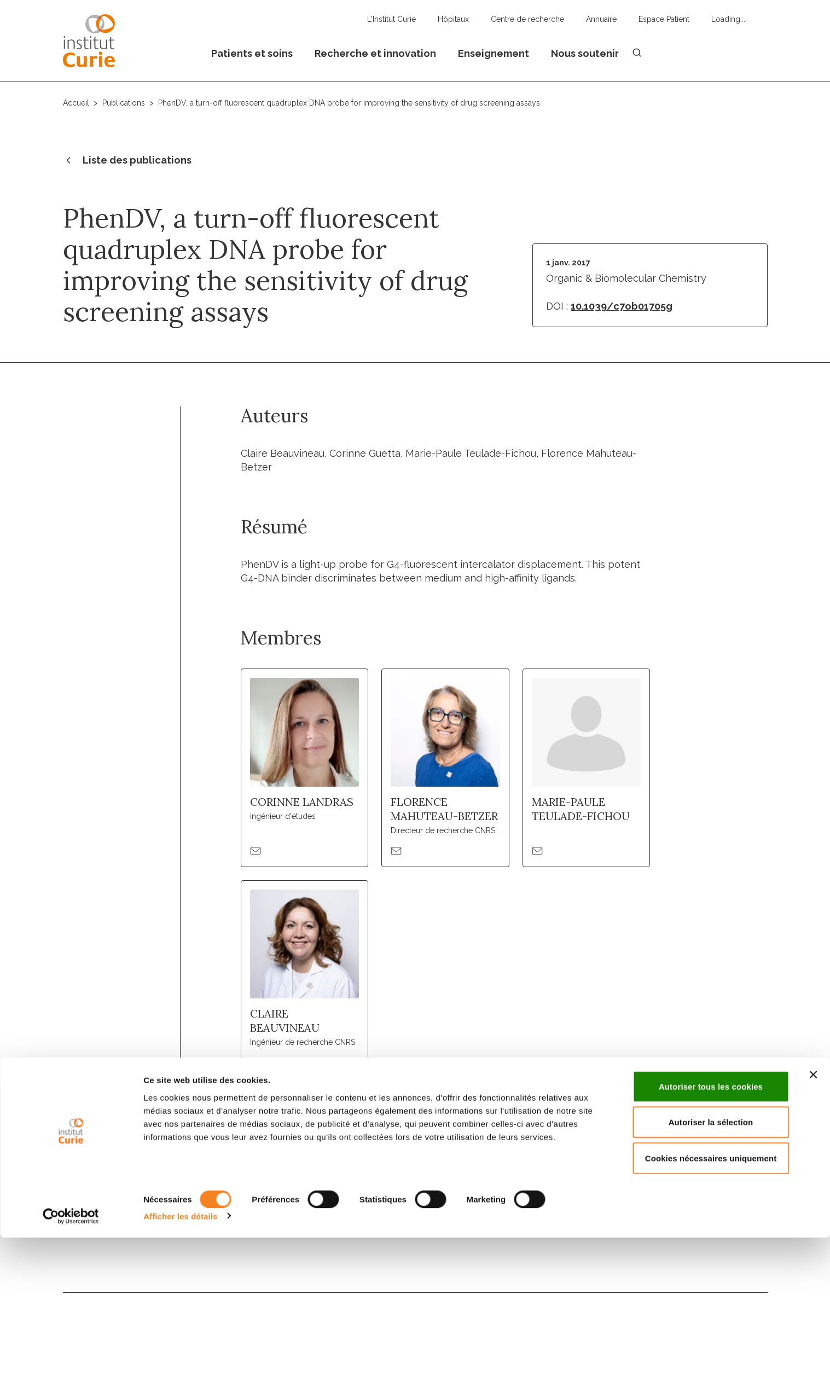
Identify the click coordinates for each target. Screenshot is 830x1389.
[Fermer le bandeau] (813, 1226)
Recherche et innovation (375, 53)
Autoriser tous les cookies (711, 1237)
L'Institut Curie (391, 19)
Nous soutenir (585, 53)
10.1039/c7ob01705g (621, 306)
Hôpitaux (453, 19)
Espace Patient (664, 19)
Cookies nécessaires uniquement (711, 1309)
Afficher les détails (180, 1367)
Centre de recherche (527, 19)
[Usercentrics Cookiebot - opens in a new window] (71, 1367)
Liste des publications (127, 160)
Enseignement (493, 53)
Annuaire (601, 19)
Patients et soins (252, 53)
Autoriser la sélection (711, 1273)
